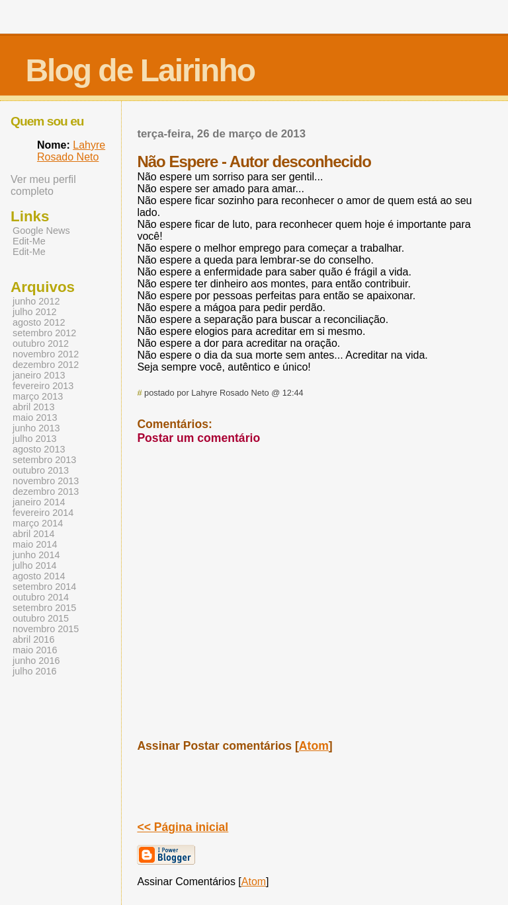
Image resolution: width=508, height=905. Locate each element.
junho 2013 (36, 428)
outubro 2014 (41, 597)
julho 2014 (35, 565)
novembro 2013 (46, 481)
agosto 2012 (39, 322)
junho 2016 (36, 660)
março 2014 (38, 523)
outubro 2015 (41, 618)
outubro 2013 (41, 470)
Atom (314, 745)
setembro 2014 (44, 586)
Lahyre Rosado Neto (71, 151)
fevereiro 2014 (43, 512)
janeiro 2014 (39, 502)
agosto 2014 (39, 576)
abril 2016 (33, 639)
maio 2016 (35, 650)
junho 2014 (36, 555)
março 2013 (38, 396)
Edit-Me (29, 241)
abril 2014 (33, 533)
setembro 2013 (44, 459)
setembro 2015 (44, 607)
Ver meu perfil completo (43, 185)
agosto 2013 (39, 449)
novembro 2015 (46, 629)
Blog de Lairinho (140, 70)
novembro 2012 (46, 354)
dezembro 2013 (46, 491)
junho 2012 (36, 301)
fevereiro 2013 (43, 385)
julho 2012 (35, 312)
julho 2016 (35, 671)
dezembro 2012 (46, 364)
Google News (41, 230)
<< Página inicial (182, 827)
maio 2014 (35, 544)
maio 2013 (35, 417)
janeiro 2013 (39, 375)
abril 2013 (33, 407)
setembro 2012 (44, 333)
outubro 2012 (41, 343)
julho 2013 (35, 438)
